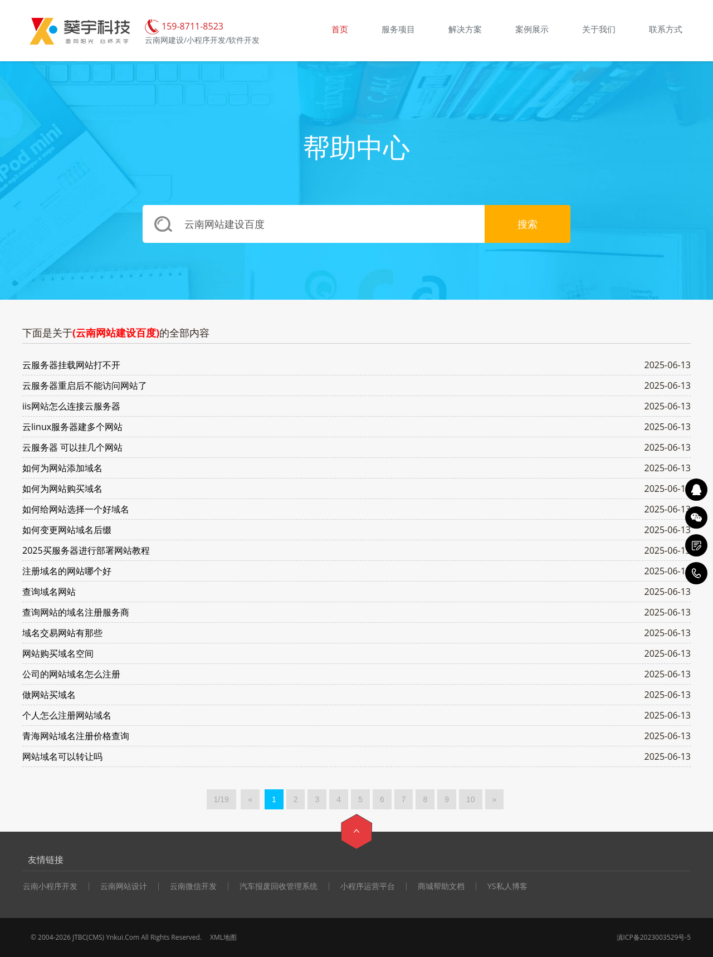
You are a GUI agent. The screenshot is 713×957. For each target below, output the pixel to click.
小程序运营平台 (367, 886)
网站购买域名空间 (58, 653)
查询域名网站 (49, 591)
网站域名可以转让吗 (62, 756)
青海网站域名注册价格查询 (75, 736)
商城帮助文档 (441, 886)
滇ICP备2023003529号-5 (654, 937)
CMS (95, 937)
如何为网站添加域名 (62, 468)
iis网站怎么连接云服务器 (71, 406)
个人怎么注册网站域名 (66, 715)
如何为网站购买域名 (62, 488)
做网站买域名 (49, 695)
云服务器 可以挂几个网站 (72, 447)
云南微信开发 (193, 886)
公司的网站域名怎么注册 (71, 674)
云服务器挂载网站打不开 (71, 365)
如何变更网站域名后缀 (66, 530)
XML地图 (223, 937)
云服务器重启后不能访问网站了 (84, 385)
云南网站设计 (123, 886)
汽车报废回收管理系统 (279, 886)
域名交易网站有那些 (62, 633)
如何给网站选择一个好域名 (75, 509)
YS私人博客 (507, 886)
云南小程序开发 (50, 886)
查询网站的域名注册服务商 (75, 612)
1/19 (221, 799)
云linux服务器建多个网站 (72, 427)
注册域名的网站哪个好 (66, 571)
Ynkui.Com (122, 937)
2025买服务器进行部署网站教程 (86, 550)
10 (470, 799)
